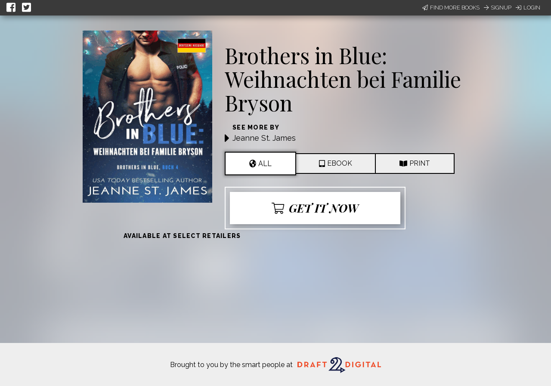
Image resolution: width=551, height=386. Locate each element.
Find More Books (451, 7)
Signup (497, 7)
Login (528, 7)
